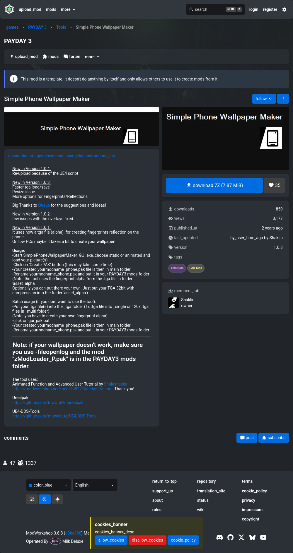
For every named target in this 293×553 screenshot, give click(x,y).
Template (177, 268)
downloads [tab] (54, 155)
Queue (44, 205)
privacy (248, 500)
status (203, 500)
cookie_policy (254, 491)
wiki (201, 509)
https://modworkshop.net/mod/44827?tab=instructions (62, 388)
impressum (252, 509)
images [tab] (36, 155)
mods (51, 9)
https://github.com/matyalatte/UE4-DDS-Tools (54, 416)
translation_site (211, 491)
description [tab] (18, 155)
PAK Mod (196, 268)
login (253, 9)
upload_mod (30, 9)
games (12, 27)
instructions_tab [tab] (100, 155)
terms (247, 481)
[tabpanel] (81, 292)
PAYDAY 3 (37, 27)
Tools (61, 27)
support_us (162, 491)
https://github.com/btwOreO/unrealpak (48, 402)
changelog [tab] (75, 155)
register (270, 9)
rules (156, 509)
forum (71, 56)
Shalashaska (115, 384)
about (157, 500)
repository (206, 481)
